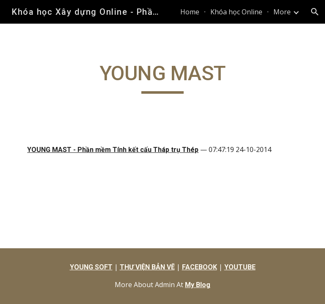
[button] (315, 12)
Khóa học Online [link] (236, 11)
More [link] (282, 11)
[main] (162, 77)
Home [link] (189, 11)
